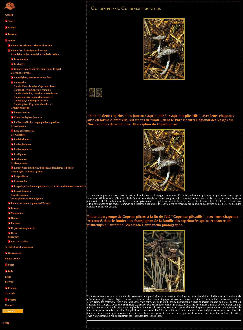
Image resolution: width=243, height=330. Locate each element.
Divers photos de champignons (27, 198)
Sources (12, 299)
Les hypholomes (22, 144)
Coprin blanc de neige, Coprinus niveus (34, 86)
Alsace (11, 21)
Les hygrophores (23, 149)
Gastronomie (15, 253)
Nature (11, 40)
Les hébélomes (21, 139)
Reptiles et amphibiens (23, 228)
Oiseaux (15, 218)
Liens (8, 276)
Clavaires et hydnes (21, 72)
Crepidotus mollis (20, 107)
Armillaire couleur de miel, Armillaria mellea (35, 54)
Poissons (15, 223)
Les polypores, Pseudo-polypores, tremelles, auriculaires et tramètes (50, 186)
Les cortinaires (22, 112)
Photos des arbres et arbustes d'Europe (31, 45)
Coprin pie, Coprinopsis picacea (31, 100)
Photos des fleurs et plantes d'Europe (30, 203)
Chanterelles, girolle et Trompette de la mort (37, 69)
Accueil (9, 14)
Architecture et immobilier (19, 247)
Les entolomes (18, 126)
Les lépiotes (20, 154)
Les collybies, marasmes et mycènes (32, 77)
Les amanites (21, 59)
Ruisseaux (13, 237)
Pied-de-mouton (19, 195)
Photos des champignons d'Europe (29, 50)
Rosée (14, 233)
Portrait (9, 282)
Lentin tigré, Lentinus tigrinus (27, 171)
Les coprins (20, 82)
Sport (11, 264)
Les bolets (19, 64)
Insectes (15, 208)
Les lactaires (20, 159)
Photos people (12, 258)
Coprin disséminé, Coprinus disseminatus (36, 93)
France (11, 27)
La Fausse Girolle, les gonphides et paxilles (36, 122)
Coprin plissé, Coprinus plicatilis (33, 104)
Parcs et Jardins (19, 241)
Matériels (10, 293)
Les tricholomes (22, 191)
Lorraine (13, 34)
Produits (12, 288)
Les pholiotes (21, 176)
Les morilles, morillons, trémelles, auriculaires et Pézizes (44, 167)
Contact (9, 305)
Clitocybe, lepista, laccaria (28, 117)
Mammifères (17, 213)
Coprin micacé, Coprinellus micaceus (33, 97)
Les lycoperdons (19, 163)
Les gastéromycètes (24, 130)
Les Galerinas (18, 134)
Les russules (20, 181)
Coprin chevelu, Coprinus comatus (32, 90)
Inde (10, 271)
